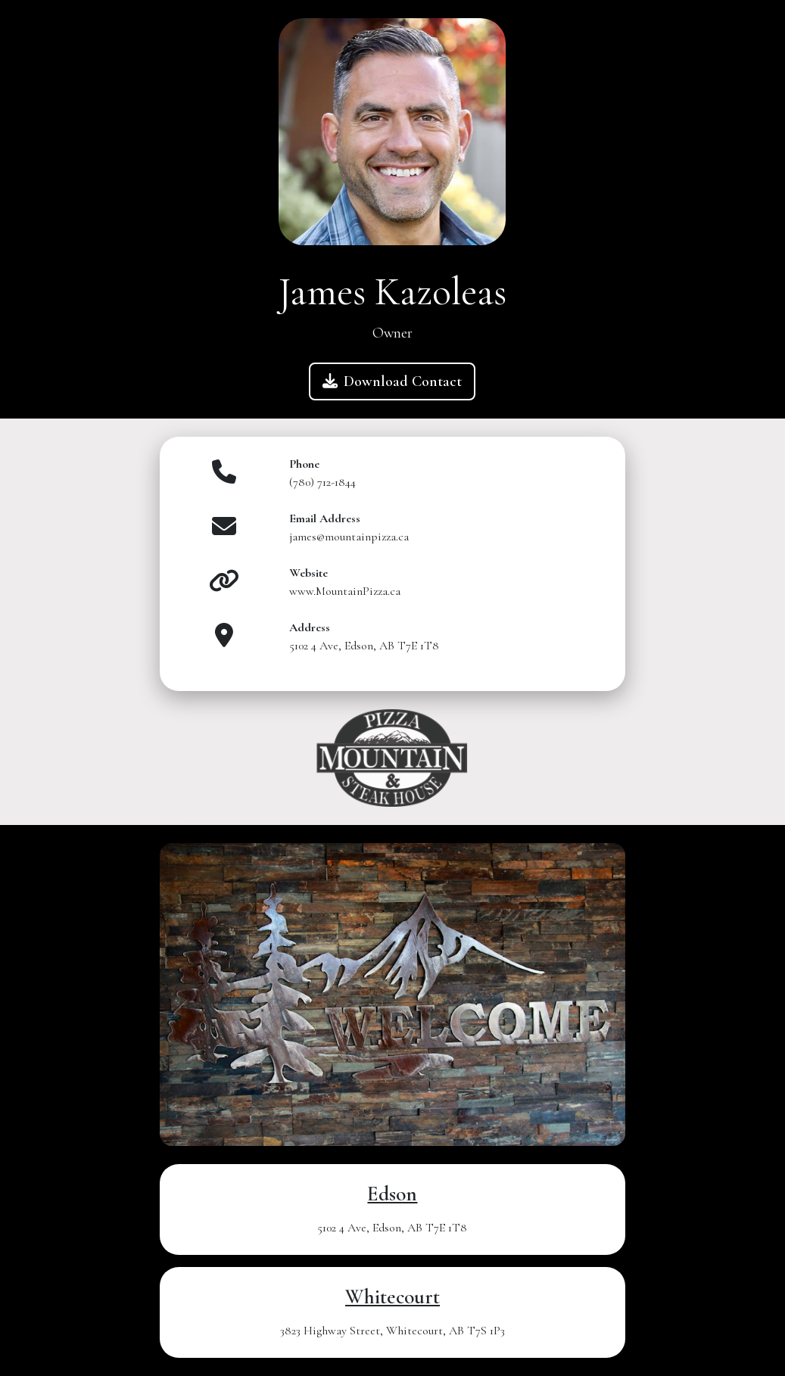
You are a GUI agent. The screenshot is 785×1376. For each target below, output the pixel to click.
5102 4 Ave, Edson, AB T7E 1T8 (392, 1227)
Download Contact (392, 381)
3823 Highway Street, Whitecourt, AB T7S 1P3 (392, 1330)
